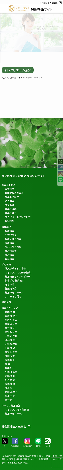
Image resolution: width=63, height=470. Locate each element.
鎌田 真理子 (11, 391)
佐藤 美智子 (11, 315)
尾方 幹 (8, 399)
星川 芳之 (10, 395)
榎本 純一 (10, 367)
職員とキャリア (10, 307)
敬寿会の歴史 (12, 197)
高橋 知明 (10, 383)
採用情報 (6, 264)
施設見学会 (11, 288)
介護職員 (9, 230)
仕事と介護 (11, 209)
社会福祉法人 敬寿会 (50, 3)
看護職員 (9, 242)
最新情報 (6, 302)
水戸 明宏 (10, 379)
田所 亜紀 (10, 347)
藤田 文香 (10, 355)
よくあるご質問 (13, 296)
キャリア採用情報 (11, 405)
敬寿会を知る (9, 185)
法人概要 (9, 201)
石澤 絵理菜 (11, 343)
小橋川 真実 (11, 371)
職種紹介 (6, 226)
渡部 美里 (10, 339)
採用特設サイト (42, 9)
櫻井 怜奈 (10, 327)
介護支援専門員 (13, 238)
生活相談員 (11, 234)
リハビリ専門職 (13, 246)
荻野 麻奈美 (11, 331)
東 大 (7, 363)
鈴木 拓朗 (10, 311)
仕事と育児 (11, 213)
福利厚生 (9, 221)
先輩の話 (9, 205)
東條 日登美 (11, 351)
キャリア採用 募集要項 (17, 409)
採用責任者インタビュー (18, 276)
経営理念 (9, 189)
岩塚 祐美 (10, 375)
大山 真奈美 (11, 323)
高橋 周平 (10, 359)
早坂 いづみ (11, 319)
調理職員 (9, 254)
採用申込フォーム (14, 292)
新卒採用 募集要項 (14, 280)
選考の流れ (11, 284)
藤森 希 (8, 387)
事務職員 (9, 258)
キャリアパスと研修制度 (18, 272)
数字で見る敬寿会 (14, 193)
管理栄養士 (11, 250)
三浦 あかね (11, 335)
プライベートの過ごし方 (18, 217)
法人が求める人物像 (15, 268)
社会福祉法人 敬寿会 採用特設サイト (23, 176)
